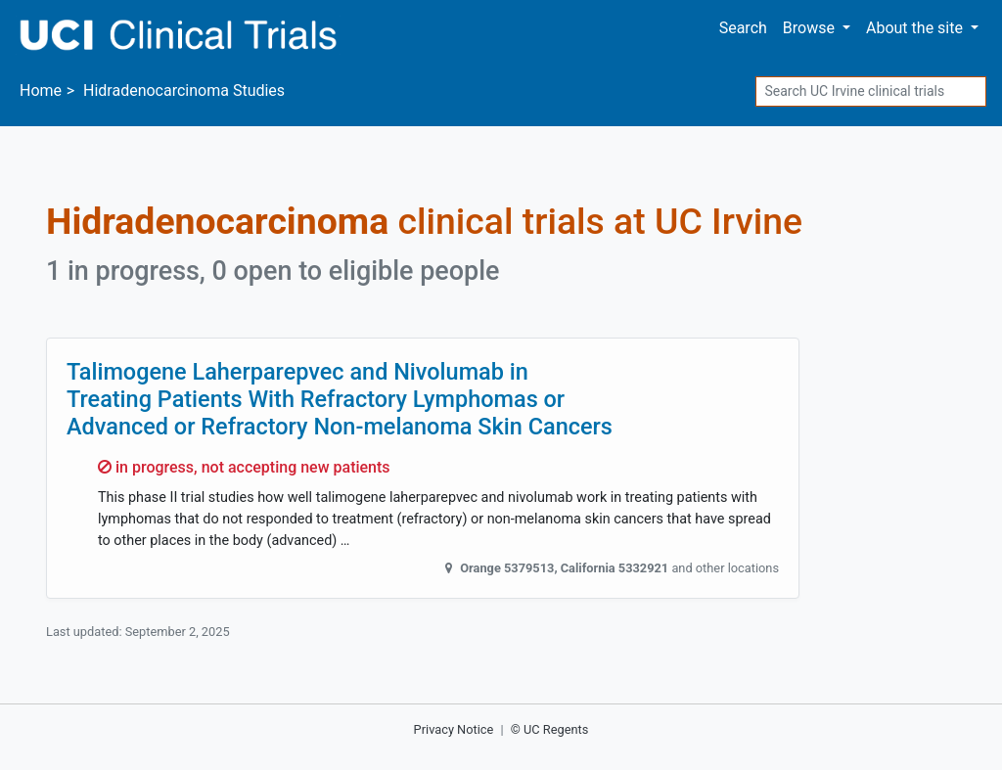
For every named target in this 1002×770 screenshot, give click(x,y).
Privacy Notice (454, 729)
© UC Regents (550, 729)
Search (743, 28)
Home (41, 90)
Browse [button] (811, 28)
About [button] (916, 28)
